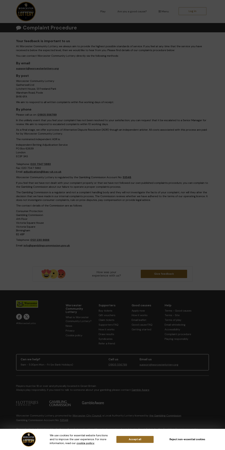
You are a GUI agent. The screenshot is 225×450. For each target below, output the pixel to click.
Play (103, 11)
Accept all (135, 439)
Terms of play (173, 320)
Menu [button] (164, 11)
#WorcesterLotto (26, 323)
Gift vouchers (107, 315)
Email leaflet (139, 320)
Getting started (141, 329)
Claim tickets (106, 320)
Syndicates (105, 339)
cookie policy (85, 443)
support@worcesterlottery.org (37, 68)
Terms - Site (172, 315)
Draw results (106, 334)
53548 (127, 177)
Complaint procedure (178, 334)
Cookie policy (74, 335)
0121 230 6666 (39, 240)
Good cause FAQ (142, 324)
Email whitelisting (175, 324)
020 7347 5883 (40, 164)
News (69, 326)
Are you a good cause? (132, 11)
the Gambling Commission (165, 415)
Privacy (70, 330)
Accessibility (172, 329)
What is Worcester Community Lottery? (79, 319)
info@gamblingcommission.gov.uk (47, 245)
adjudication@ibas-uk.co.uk (42, 171)
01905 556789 (47, 114)
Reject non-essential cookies (187, 439)
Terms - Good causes (178, 310)
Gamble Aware (140, 390)
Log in (192, 11)
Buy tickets (105, 310)
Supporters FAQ (108, 324)
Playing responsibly (176, 339)
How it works (107, 329)
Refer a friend (107, 343)
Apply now (138, 310)
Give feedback (164, 274)
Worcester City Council (86, 415)
